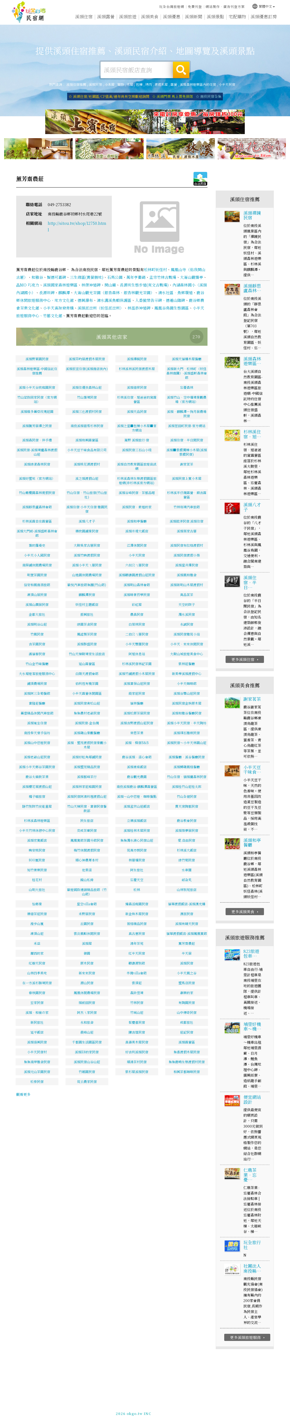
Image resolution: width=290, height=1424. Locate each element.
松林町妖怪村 (155, 269)
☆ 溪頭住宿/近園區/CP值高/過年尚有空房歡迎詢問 (109, 96)
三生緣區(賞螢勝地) (86, 277)
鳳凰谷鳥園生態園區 (171, 308)
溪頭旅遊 (128, 16)
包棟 (139, 84)
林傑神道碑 (91, 285)
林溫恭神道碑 (138, 308)
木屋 (130, 84)
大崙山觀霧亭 (191, 277)
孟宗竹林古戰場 (162, 277)
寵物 (120, 84)
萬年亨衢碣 (136, 277)
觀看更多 (23, 1094)
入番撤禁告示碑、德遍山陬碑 (160, 300)
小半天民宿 (227, 84)
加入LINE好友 (234, 1411)
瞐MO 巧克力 (27, 285)
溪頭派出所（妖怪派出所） (101, 308)
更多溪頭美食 (245, 911)
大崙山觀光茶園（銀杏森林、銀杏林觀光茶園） (114, 292)
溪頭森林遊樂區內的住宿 (198, 84)
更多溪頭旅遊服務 (248, 1337)
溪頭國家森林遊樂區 (60, 285)
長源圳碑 (47, 292)
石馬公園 (115, 277)
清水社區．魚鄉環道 (175, 292)
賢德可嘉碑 (56, 277)
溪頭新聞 (193, 17)
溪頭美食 (149, 16)
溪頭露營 (106, 16)
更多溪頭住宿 (245, 659)
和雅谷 (37, 277)
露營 (173, 84)
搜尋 (181, 70)
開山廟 (110, 285)
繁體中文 (263, 6)
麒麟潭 (64, 292)
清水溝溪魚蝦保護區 (114, 300)
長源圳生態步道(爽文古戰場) (144, 285)
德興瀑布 (85, 300)
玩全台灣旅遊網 (171, 6)
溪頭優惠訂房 (264, 16)
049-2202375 (207, 1411)
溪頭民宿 (95, 84)
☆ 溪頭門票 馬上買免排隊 (172, 96)
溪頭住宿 (84, 16)
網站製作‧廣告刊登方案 (225, 6)
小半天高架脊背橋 (58, 308)
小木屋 (110, 84)
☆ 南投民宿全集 (208, 96)
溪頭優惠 (171, 16)
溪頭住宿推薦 (29, 12)
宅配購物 (237, 17)
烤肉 (148, 84)
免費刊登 (195, 6)
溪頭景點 (215, 17)
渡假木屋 (161, 84)
